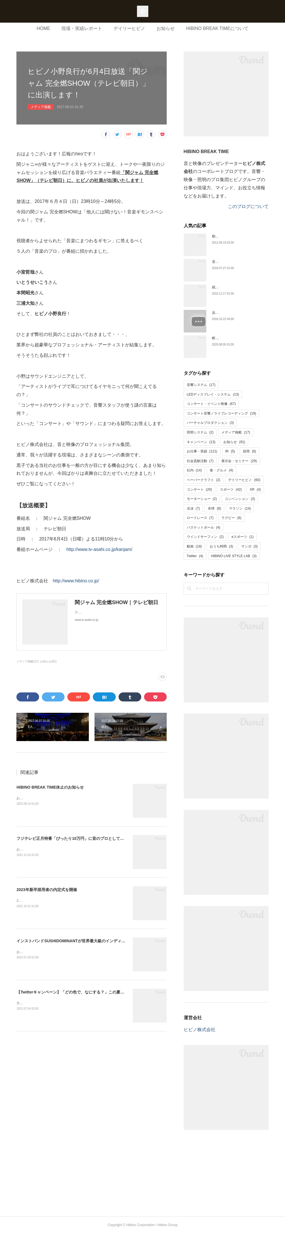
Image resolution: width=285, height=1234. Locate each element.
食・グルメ (221, 470)
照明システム (200, 432)
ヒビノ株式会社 (199, 1029)
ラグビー (231, 518)
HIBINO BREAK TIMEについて (217, 28)
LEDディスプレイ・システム (213, 394)
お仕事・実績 (202, 451)
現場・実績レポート (81, 28)
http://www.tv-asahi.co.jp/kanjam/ (99, 549)
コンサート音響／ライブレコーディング (221, 413)
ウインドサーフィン (205, 537)
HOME (43, 28)
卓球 (214, 508)
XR (255, 490)
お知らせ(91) (48, 661)
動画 (194, 546)
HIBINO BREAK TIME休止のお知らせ (50, 787)
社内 (194, 470)
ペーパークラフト (203, 480)
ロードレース (200, 518)
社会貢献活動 (200, 461)
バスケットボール (203, 527)
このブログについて (248, 206)
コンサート (199, 490)
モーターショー (202, 499)
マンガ (249, 546)
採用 (249, 451)
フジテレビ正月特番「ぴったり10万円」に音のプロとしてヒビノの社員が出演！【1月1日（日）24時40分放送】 (116, 838)
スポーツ (231, 490)
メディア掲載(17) (27, 661)
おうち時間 (221, 546)
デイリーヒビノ (129, 28)
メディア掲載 (41, 107)
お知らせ (166, 28)
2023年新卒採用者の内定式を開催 (46, 889)
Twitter (195, 556)
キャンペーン (201, 442)
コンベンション (240, 499)
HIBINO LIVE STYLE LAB (234, 556)
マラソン (240, 508)
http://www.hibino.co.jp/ (76, 580)
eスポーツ (242, 537)
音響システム (201, 385)
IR (230, 451)
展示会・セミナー (239, 461)
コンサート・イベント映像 (211, 404)
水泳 (193, 508)
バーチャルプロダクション (210, 423)
